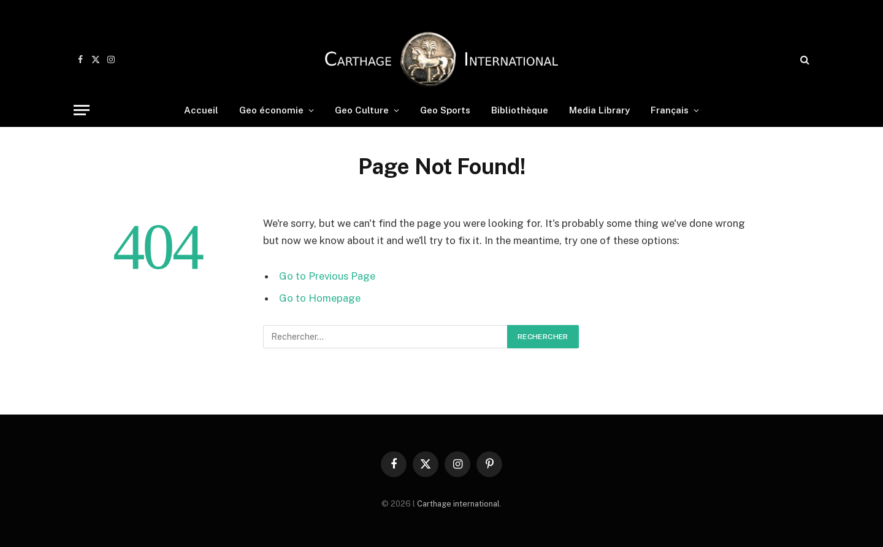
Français (670, 110)
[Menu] (82, 110)
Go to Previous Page (327, 276)
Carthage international (458, 503)
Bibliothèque (519, 110)
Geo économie (271, 110)
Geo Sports (445, 110)
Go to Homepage (320, 298)
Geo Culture (362, 110)
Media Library (599, 110)
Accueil (201, 110)
